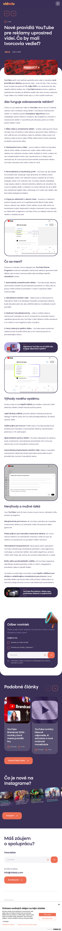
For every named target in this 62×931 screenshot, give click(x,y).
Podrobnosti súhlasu (8, 924)
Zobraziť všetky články (18, 761)
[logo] (8, 3)
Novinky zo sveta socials (19, 642)
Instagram (12, 816)
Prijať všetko (47, 914)
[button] (55, 688)
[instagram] (21, 797)
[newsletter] (54, 859)
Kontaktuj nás (15, 880)
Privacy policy (9, 900)
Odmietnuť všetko (47, 918)
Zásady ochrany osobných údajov (27, 924)
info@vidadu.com (13, 873)
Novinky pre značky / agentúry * (22, 647)
